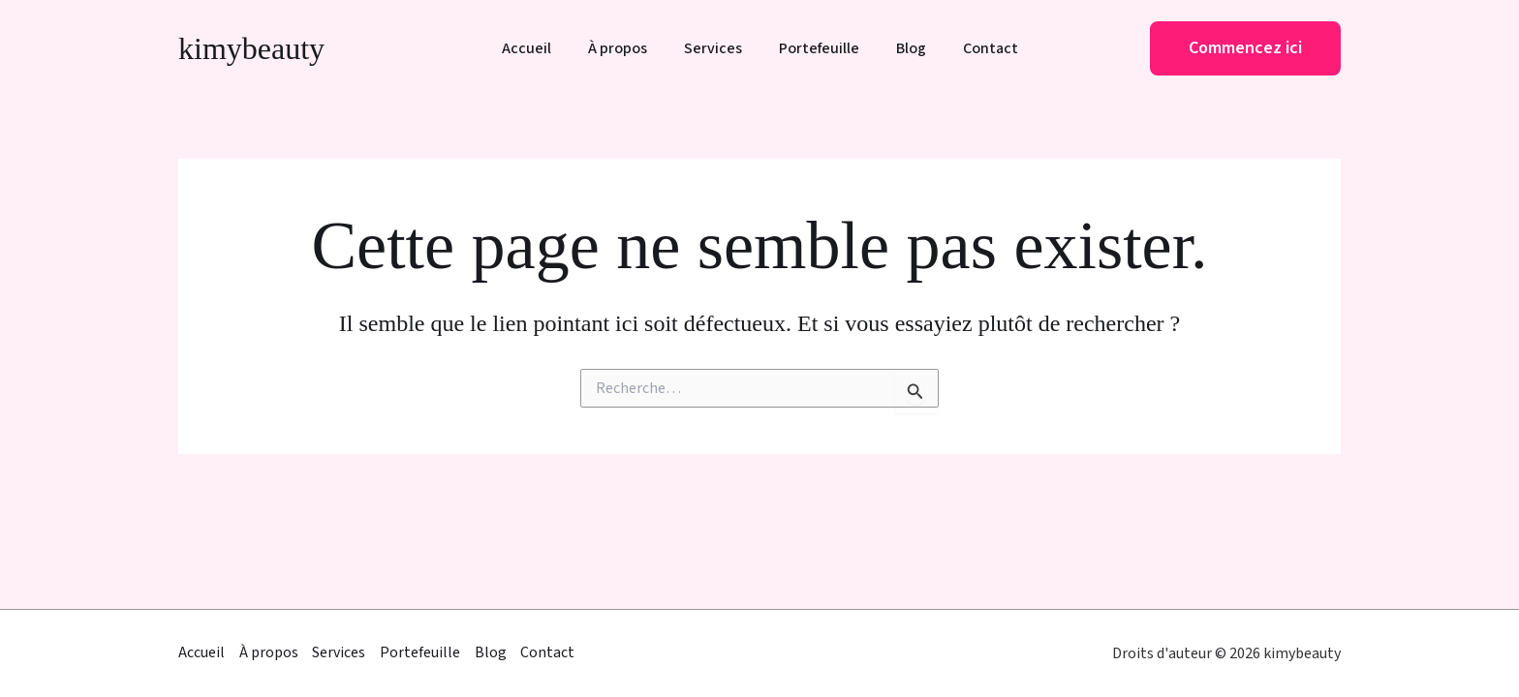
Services (716, 49)
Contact (976, 49)
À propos (626, 49)
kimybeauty (251, 48)
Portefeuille (816, 49)
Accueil (541, 49)
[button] (1245, 48)
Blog (902, 49)
